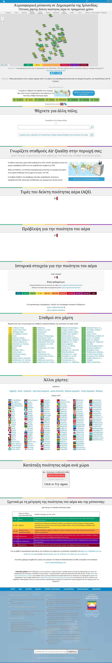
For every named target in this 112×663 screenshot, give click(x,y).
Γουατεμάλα (95, 408)
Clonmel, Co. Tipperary (68, 362)
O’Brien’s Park (16, 328)
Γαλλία (28, 413)
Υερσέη (28, 421)
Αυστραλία (78, 428)
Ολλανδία (62, 425)
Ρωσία (12, 434)
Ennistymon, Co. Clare (43, 348)
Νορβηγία (62, 417)
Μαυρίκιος (78, 438)
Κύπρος (28, 428)
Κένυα (12, 440)
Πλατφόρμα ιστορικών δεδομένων (21, 631)
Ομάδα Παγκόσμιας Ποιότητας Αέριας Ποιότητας (55, 577)
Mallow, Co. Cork (41, 330)
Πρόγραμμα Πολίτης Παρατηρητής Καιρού (61, 621)
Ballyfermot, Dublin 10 (93, 336)
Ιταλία (28, 409)
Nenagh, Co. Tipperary (92, 342)
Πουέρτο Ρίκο (63, 402)
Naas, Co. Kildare (90, 340)
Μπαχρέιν (62, 432)
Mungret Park (15, 332)
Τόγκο (12, 421)
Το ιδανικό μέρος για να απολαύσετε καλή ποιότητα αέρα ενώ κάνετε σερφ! (63, 639)
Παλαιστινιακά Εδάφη (96, 441)
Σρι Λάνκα (13, 402)
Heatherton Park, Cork (43, 342)
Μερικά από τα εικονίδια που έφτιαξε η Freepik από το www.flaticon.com (64, 630)
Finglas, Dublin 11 (66, 330)
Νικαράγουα (95, 404)
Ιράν (11, 409)
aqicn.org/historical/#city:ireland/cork (70, 285)
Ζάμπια (28, 426)
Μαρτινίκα (78, 436)
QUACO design (52, 643)
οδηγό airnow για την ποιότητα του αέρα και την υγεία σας (65, 554)
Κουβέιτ (45, 404)
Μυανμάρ (46, 415)
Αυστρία (45, 447)
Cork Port (39, 334)
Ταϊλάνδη (62, 436)
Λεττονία (78, 404)
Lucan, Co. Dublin (91, 338)
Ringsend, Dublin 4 (91, 348)
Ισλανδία (61, 421)
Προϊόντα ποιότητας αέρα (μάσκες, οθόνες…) (24, 627)
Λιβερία (45, 408)
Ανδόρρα (45, 419)
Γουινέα (45, 440)
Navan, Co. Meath (66, 346)
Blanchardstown (65, 352)
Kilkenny (39, 328)
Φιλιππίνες (94, 411)
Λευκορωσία (95, 409)
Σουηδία (45, 406)
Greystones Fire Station (93, 356)
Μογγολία (62, 445)
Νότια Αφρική (31, 400)
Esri (7, 65)
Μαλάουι (45, 402)
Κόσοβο (28, 432)
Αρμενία (45, 449)
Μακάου (29, 408)
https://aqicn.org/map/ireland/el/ (56, 70)
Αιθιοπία (77, 409)
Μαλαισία (78, 400)
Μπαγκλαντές (96, 423)
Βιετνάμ (28, 447)
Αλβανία (61, 400)
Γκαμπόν (45, 438)
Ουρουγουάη (79, 449)
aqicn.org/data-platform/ (56, 310)
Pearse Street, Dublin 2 (68, 340)
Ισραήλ (28, 411)
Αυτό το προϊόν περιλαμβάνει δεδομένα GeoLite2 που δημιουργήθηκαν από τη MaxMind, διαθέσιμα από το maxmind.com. (63, 608)
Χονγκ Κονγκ (14, 445)
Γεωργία (45, 426)
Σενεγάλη (62, 434)
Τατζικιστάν (95, 426)
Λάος (11, 415)
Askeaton (87, 332)
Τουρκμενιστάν (96, 438)
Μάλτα (12, 436)
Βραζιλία (61, 441)
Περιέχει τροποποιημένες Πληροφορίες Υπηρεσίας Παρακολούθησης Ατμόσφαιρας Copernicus (62, 626)
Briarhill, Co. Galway (18, 344)
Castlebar (14, 356)
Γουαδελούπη (95, 425)
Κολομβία (62, 415)
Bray (12, 348)
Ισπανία (45, 425)
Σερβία (28, 434)
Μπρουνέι (62, 426)
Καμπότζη (62, 447)
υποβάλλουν (72, 652)
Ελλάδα (28, 417)
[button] (2, 16)
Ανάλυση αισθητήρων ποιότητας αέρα (22, 614)
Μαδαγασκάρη (96, 428)
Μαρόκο (28, 419)
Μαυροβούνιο (96, 430)
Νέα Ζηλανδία (15, 404)
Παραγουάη (79, 425)
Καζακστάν (78, 426)
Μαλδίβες (78, 408)
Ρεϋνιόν (45, 411)
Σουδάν (28, 425)
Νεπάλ (12, 425)
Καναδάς (45, 430)
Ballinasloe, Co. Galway (19, 360)
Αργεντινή (78, 434)
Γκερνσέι (78, 411)
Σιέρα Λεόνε (14, 449)
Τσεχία (28, 423)
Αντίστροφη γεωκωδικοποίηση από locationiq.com (64, 634)
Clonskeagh (15, 346)
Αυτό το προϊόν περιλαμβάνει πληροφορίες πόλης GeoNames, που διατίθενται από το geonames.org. (62, 614)
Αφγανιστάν (95, 402)
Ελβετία (45, 428)
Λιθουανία (78, 445)
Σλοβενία (62, 428)
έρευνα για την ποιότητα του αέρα (22, 606)
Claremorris (39, 332)
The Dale (87, 344)
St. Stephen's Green (17, 334)
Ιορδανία (78, 406)
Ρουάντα (45, 409)
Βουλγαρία (78, 441)
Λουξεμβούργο (96, 432)
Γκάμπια (45, 436)
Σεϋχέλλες (78, 423)
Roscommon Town (42, 338)
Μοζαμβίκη (78, 443)
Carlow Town (89, 334)
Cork (12, 336)
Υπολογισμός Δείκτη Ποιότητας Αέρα (22, 624)
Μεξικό (28, 438)
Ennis (37, 350)
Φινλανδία (78, 430)
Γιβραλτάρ (78, 432)
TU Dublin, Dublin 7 (92, 330)
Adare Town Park (17, 330)
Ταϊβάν (28, 436)
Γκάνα (12, 423)
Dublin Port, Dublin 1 (67, 334)
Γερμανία (62, 411)
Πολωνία (45, 413)
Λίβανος (45, 421)
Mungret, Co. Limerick (68, 350)
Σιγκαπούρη (95, 406)
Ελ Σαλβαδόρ (14, 400)
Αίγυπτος (78, 402)
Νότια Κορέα (14, 447)
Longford (38, 358)
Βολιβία (45, 434)
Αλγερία (45, 443)
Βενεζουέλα (95, 400)
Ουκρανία (62, 438)
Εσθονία (45, 423)
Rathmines (39, 346)
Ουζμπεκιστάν (96, 434)
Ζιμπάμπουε (95, 415)
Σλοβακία (62, 430)
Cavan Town (64, 348)
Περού (12, 430)
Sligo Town (39, 352)
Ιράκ (11, 417)
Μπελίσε (45, 432)
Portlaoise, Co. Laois (67, 354)
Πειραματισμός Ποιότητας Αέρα (20, 612)
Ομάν (11, 408)
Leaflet (2, 64)
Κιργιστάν (78, 421)
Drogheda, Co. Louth (67, 342)
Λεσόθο (28, 415)
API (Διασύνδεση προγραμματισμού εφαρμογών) (26, 629)
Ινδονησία (78, 440)
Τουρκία (45, 400)
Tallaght (87, 360)
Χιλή (11, 413)
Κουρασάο (62, 443)
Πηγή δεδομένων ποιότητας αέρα (21, 622)
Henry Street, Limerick (19, 358)
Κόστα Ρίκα (14, 441)
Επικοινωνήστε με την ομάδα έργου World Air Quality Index (26, 600)
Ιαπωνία (28, 449)
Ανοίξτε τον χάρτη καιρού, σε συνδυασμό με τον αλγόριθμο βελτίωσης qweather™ (62, 618)
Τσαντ (12, 438)
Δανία (11, 428)
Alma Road (14, 352)
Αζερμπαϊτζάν (96, 436)
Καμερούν (62, 419)
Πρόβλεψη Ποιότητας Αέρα (19, 626)
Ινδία (11, 426)
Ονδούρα (45, 441)
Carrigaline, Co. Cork (43, 344)
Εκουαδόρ (62, 449)
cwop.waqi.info (51, 623)
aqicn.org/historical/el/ (55, 307)
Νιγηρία (45, 417)
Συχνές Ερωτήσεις (16, 618)
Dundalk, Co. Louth (66, 356)
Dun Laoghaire (65, 344)
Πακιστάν (62, 413)
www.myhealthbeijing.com (55, 562)
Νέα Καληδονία (15, 406)
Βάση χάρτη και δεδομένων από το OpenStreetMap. (64, 636)
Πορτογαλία (95, 413)
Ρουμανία (62, 423)
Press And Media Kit (17, 603)
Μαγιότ (28, 430)
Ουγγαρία (78, 413)
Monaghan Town (90, 350)
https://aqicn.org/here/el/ (56, 87)
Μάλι (11, 411)
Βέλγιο (28, 440)
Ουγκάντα (62, 440)
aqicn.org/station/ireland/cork (71, 287)
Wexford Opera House (92, 346)
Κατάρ (12, 432)
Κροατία (45, 445)
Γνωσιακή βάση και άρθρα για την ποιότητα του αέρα (27, 611)
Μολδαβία (78, 415)
